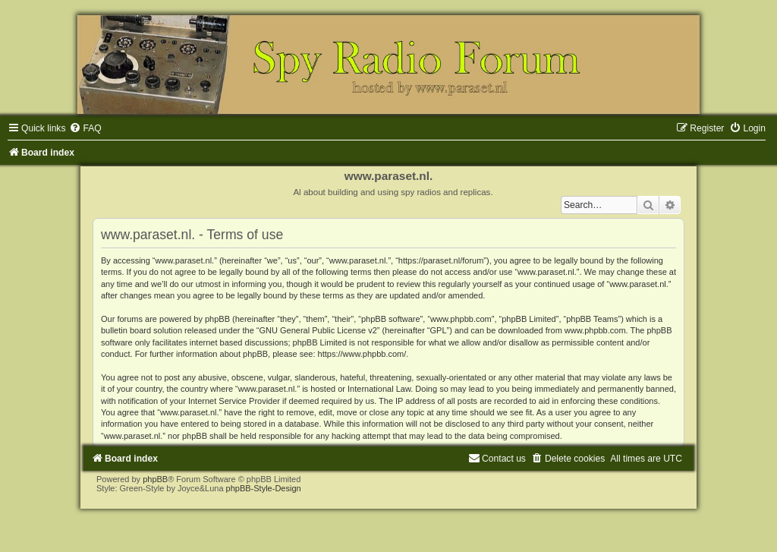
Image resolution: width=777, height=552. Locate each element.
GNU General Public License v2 (318, 330)
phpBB (155, 479)
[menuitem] (85, 128)
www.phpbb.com (595, 330)
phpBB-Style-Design (263, 488)
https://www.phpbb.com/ (362, 353)
